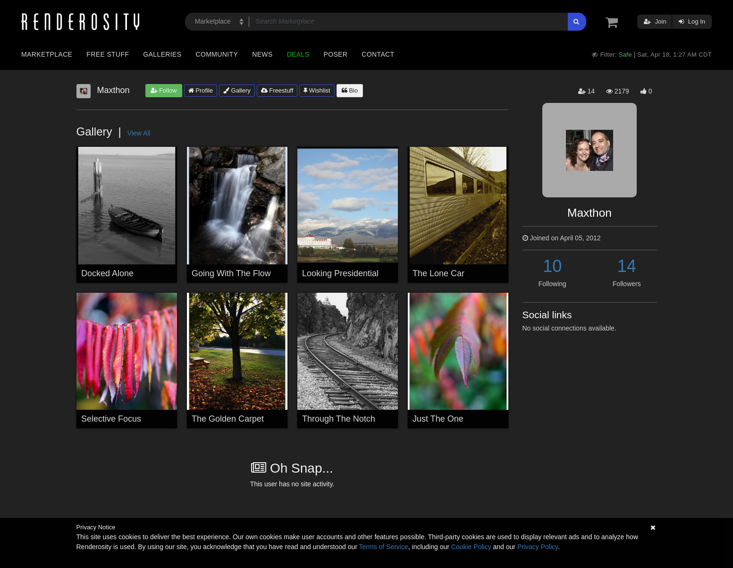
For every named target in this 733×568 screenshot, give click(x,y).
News (262, 54)
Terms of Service (383, 547)
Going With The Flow (231, 273)
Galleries (162, 54)
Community (217, 54)
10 (552, 266)
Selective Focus (111, 419)
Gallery (237, 90)
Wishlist (316, 90)
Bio (350, 90)
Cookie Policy (471, 547)
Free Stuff (107, 54)
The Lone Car (438, 273)
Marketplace (46, 54)
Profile (200, 90)
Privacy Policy (537, 547)
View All (139, 133)
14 (626, 266)
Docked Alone (107, 273)
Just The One (438, 419)
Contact (378, 54)
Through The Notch (338, 419)
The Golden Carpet (228, 419)
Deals (298, 54)
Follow (164, 90)
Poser (335, 54)
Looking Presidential (340, 273)
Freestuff (277, 90)
